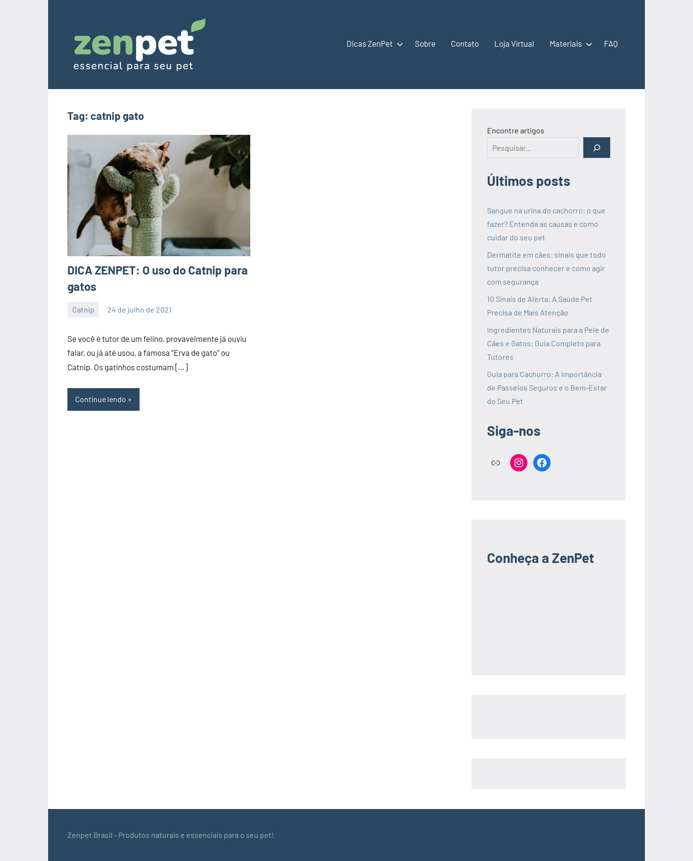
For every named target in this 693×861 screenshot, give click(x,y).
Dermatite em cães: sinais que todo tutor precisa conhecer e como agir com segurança (546, 268)
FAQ (611, 43)
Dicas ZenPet (372, 43)
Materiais (569, 43)
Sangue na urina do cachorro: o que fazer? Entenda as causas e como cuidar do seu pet (546, 224)
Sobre (425, 43)
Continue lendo (101, 399)
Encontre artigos (515, 130)
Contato (465, 43)
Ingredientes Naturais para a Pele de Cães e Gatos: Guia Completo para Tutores (548, 343)
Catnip (83, 309)
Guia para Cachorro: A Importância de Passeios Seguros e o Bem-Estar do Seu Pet (547, 387)
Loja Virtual (514, 43)
